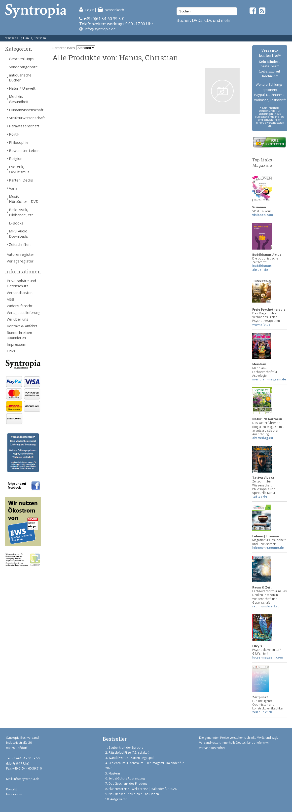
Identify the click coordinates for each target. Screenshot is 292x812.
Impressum (16, 344)
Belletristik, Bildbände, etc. (21, 212)
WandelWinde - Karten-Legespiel (131, 758)
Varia (13, 188)
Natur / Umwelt (22, 88)
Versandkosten (20, 292)
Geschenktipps (21, 58)
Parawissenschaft (24, 125)
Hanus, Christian (34, 38)
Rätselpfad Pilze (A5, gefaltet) (129, 752)
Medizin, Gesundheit (19, 99)
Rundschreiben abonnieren (19, 335)
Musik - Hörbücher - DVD (23, 199)
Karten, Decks (21, 180)
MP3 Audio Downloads (18, 233)
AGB (10, 299)
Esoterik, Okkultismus (19, 169)
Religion (15, 158)
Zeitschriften (20, 244)
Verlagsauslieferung (23, 312)
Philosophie (19, 142)
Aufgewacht (118, 799)
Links (11, 350)
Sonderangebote (23, 66)
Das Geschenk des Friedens (128, 783)
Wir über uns (17, 319)
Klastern (114, 773)
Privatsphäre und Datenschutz (21, 283)
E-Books (16, 223)
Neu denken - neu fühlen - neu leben (134, 794)
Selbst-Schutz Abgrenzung (127, 778)
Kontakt (11, 789)
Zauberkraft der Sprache (126, 747)
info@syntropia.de (100, 28)
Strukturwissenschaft (25, 117)
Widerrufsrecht (20, 305)
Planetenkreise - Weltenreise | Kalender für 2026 (143, 789)
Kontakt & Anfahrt (22, 325)
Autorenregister (20, 254)
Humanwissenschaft (25, 109)
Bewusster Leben (24, 150)
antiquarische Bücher (20, 78)
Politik (14, 134)
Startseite (11, 38)
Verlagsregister (20, 260)
